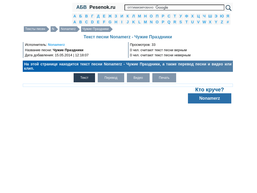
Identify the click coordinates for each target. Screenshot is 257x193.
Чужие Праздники (95, 29)
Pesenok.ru (102, 7)
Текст (84, 78)
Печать (164, 78)
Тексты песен (35, 29)
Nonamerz (68, 29)
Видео (138, 78)
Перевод (110, 78)
